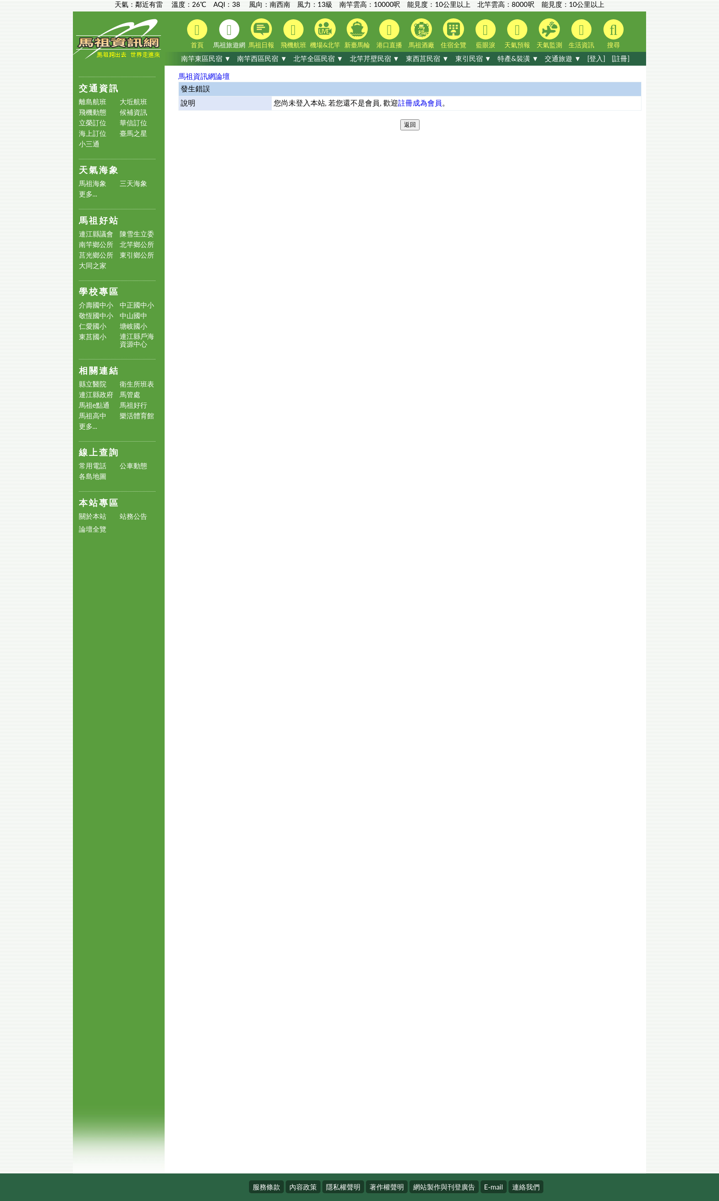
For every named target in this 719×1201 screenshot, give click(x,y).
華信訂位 (133, 123)
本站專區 (99, 502)
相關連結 (99, 370)
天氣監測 (549, 33)
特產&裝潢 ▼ (518, 58)
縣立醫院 (92, 384)
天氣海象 (99, 169)
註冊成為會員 (420, 102)
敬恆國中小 (96, 316)
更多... (88, 194)
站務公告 (133, 516)
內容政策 (303, 1187)
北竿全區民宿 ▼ (318, 58)
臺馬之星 (133, 133)
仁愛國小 (92, 326)
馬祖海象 (92, 183)
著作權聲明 (387, 1187)
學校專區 (99, 291)
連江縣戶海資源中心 (137, 340)
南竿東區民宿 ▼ (206, 58)
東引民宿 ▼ (473, 58)
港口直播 (389, 34)
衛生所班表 (137, 384)
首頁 (197, 34)
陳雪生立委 (137, 234)
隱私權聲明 (343, 1187)
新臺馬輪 (357, 33)
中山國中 (133, 316)
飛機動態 (92, 112)
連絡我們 (526, 1187)
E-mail (493, 1187)
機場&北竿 (325, 33)
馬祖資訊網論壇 (204, 76)
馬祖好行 (133, 405)
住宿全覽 (453, 33)
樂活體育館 (137, 416)
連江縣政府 (96, 394)
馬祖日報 (261, 33)
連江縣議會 (96, 234)
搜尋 (613, 34)
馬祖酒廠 (421, 33)
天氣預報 (517, 34)
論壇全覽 (92, 529)
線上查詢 (99, 452)
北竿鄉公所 (137, 244)
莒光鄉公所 (96, 255)
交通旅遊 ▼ (563, 58)
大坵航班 (133, 102)
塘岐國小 (133, 326)
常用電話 (92, 466)
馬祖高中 (92, 416)
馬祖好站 (99, 220)
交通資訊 (99, 88)
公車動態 (133, 466)
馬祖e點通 (94, 405)
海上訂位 (92, 133)
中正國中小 (137, 305)
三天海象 (133, 183)
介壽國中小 (96, 305)
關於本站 (92, 516)
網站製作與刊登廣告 (444, 1187)
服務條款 (266, 1187)
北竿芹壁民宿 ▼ (375, 58)
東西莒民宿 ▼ (427, 58)
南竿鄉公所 (96, 244)
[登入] (596, 58)
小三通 (89, 144)
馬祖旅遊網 (229, 34)
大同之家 (92, 265)
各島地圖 (92, 476)
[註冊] (621, 58)
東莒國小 (92, 337)
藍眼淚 (486, 34)
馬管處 (130, 394)
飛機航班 (293, 34)
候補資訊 (133, 112)
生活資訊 (581, 34)
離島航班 (92, 102)
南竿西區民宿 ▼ (262, 58)
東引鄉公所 (137, 255)
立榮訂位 (92, 123)
